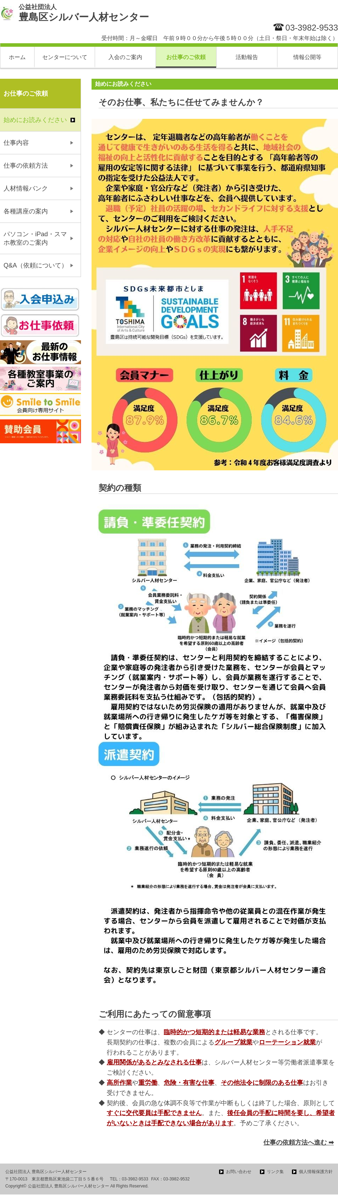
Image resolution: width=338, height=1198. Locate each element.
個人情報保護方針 (316, 1171)
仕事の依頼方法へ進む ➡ (298, 1142)
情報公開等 (307, 57)
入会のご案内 (125, 57)
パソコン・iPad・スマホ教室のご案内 (35, 238)
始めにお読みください (35, 119)
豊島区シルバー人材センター (84, 13)
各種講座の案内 (26, 211)
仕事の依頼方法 (26, 165)
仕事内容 (16, 142)
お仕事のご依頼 (186, 57)
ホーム (17, 57)
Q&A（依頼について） (36, 265)
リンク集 (275, 1171)
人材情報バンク (26, 188)
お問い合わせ (238, 1171)
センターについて (64, 57)
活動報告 (247, 57)
